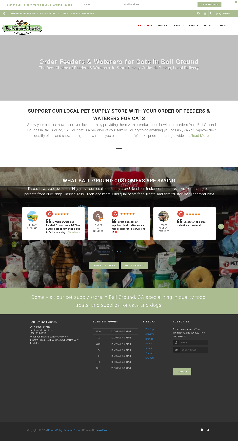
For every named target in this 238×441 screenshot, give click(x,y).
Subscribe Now (209, 4)
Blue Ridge (54, 194)
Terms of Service (73, 430)
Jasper (69, 194)
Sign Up (182, 371)
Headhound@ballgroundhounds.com (49, 336)
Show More (74, 232)
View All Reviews (104, 265)
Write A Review (134, 265)
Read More (200, 136)
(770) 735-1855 (38, 333)
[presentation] (172, 5)
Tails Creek (85, 194)
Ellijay (76, 189)
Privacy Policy (55, 430)
